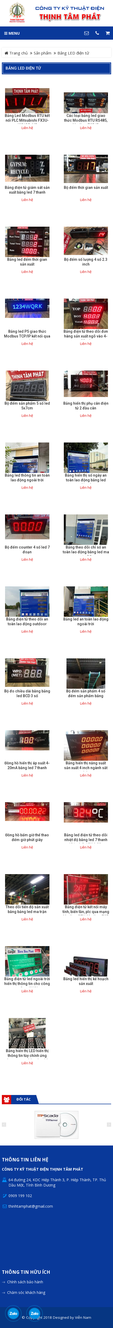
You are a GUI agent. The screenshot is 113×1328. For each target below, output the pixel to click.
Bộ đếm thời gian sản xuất (86, 187)
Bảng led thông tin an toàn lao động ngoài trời (27, 477)
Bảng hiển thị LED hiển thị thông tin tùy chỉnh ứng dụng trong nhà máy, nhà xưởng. (27, 1058)
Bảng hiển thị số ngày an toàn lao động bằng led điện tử (86, 480)
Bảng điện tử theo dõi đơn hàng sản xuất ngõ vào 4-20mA (86, 336)
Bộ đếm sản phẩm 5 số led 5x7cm (27, 405)
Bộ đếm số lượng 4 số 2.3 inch (85, 261)
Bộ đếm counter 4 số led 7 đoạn (27, 549)
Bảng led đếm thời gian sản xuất (27, 261)
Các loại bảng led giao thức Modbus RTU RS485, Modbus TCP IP (85, 120)
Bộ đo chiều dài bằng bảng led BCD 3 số (27, 693)
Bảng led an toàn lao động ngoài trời (85, 621)
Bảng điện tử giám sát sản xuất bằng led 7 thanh (27, 189)
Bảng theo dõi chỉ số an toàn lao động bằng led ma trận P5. (86, 552)
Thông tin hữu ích (26, 1272)
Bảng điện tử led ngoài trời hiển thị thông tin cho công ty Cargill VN (27, 984)
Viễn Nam (83, 1317)
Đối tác (23, 1099)
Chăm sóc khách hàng (26, 1292)
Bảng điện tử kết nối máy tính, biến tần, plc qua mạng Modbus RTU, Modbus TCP (85, 912)
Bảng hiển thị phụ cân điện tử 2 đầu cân (85, 405)
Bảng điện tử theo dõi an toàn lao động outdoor (27, 621)
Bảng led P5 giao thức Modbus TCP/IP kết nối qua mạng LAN (27, 336)
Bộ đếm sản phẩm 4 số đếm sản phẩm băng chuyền (85, 696)
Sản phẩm (42, 53)
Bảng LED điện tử (23, 68)
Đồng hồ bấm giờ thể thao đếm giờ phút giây (27, 837)
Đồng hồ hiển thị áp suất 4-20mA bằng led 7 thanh (27, 765)
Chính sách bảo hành (25, 1281)
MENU (12, 33)
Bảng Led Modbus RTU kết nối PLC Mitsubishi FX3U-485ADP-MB (27, 120)
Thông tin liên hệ (25, 1159)
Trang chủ (16, 53)
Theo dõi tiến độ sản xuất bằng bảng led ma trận (27, 909)
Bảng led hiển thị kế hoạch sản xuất (85, 981)
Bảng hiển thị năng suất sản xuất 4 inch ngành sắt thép (85, 768)
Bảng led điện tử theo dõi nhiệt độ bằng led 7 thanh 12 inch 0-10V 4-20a (85, 840)
